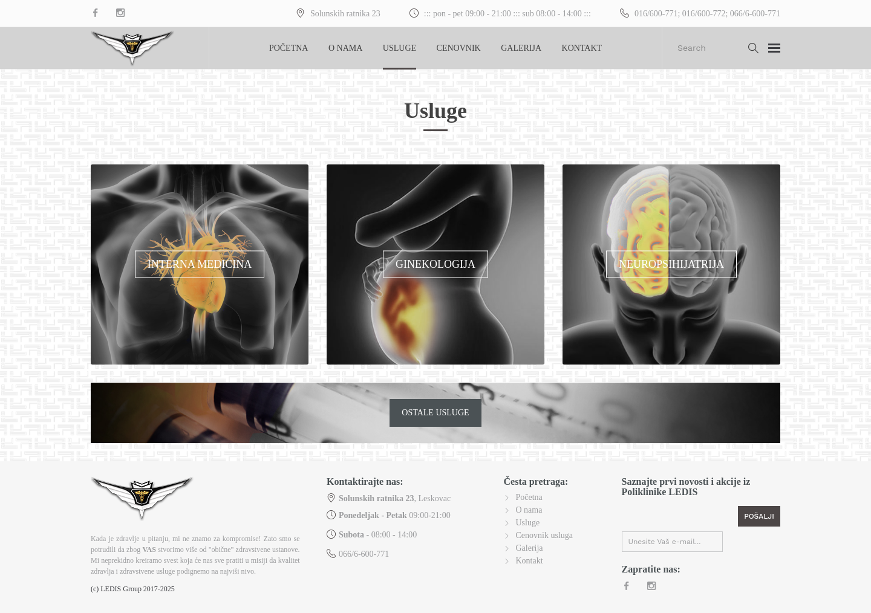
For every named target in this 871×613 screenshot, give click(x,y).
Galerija (521, 48)
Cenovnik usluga (544, 535)
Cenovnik (459, 48)
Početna (288, 48)
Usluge (399, 48)
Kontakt (582, 48)
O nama (345, 48)
